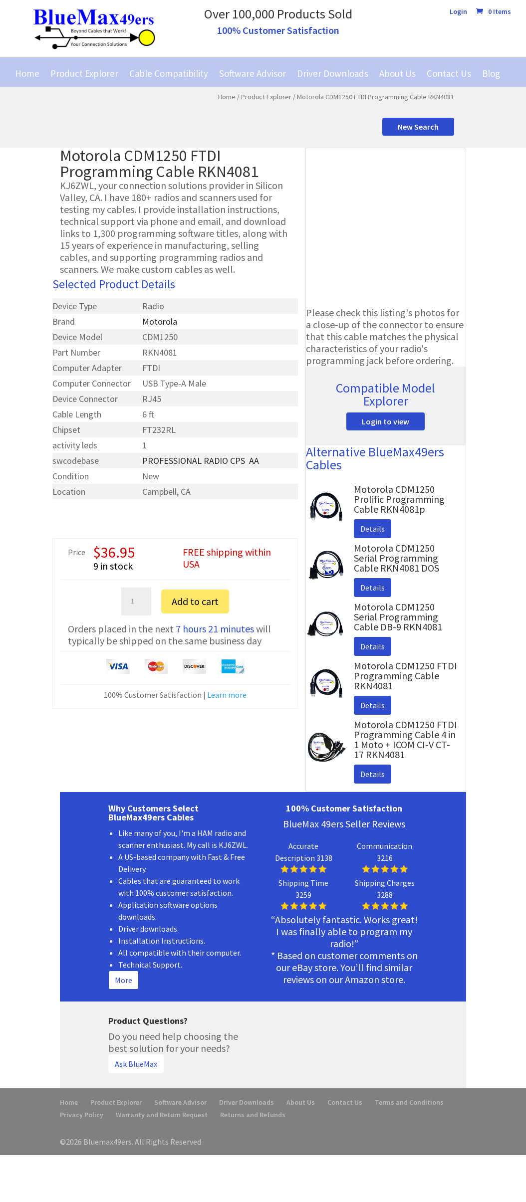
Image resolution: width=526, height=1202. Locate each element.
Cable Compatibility (168, 73)
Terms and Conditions (409, 1102)
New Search (418, 127)
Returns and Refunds (252, 1114)
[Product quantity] (136, 601)
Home (27, 73)
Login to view (385, 421)
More (123, 980)
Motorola (159, 321)
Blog (491, 73)
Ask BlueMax (136, 1064)
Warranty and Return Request (162, 1114)
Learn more (227, 695)
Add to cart (195, 601)
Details (372, 529)
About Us (397, 73)
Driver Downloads (332, 73)
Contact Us (449, 73)
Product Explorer (84, 73)
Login (458, 12)
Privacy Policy (81, 1114)
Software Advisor (252, 73)
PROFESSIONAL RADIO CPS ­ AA (200, 460)
